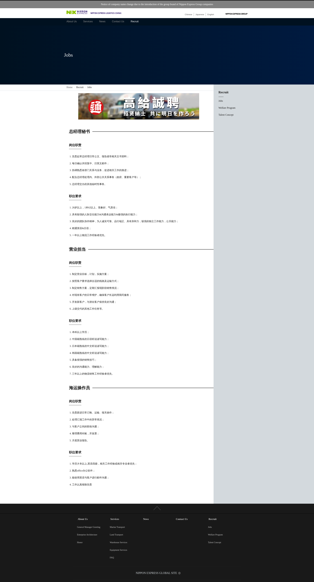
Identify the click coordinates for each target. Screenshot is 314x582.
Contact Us (118, 21)
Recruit (135, 21)
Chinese (188, 14)
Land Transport (116, 535)
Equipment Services (118, 550)
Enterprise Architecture (87, 535)
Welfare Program (227, 107)
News (102, 21)
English (210, 14)
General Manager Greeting (88, 527)
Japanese (199, 14)
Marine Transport (117, 527)
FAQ (112, 557)
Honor (80, 542)
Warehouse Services (118, 542)
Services (88, 21)
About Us (71, 21)
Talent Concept (226, 114)
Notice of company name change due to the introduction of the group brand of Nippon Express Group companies (157, 4)
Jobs (221, 101)
